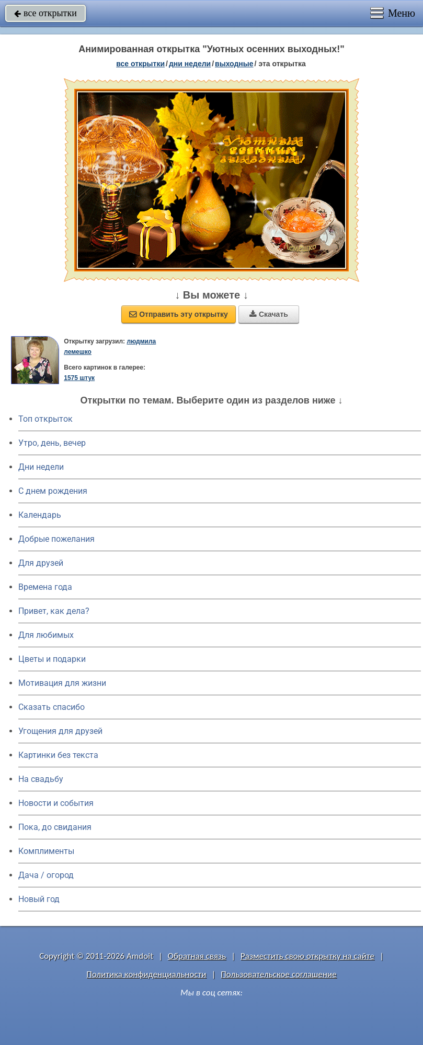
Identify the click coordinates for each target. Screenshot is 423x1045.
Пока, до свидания (55, 827)
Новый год (39, 899)
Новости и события (56, 803)
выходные (234, 64)
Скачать (268, 314)
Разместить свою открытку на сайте (307, 956)
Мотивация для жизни (62, 683)
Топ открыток (45, 419)
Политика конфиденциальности (146, 974)
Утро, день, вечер (52, 443)
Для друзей (40, 563)
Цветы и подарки (52, 659)
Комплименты (46, 851)
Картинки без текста (58, 755)
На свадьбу (40, 779)
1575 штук (79, 378)
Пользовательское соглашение (278, 974)
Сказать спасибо (51, 707)
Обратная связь (197, 956)
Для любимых (46, 635)
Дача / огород (46, 875)
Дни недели (41, 467)
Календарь (39, 515)
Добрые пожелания (56, 539)
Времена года (45, 587)
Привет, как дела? (53, 611)
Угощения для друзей (60, 731)
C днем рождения (52, 491)
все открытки (45, 13)
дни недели (190, 64)
